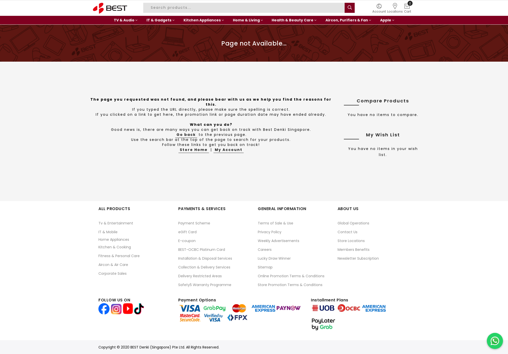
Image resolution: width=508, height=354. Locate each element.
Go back (186, 134)
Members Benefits (354, 249)
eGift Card (187, 231)
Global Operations (353, 223)
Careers (265, 249)
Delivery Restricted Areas (200, 276)
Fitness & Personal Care (119, 255)
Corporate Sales (112, 273)
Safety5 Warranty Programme (204, 284)
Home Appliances (113, 239)
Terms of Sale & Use (275, 223)
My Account (228, 149)
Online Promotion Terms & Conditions (291, 276)
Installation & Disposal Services (205, 258)
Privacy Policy (269, 231)
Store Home (194, 149)
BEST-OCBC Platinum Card (201, 249)
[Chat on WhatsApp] (495, 341)
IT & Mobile (108, 231)
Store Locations (351, 240)
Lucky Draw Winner (274, 258)
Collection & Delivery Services (204, 267)
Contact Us (347, 231)
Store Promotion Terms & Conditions (290, 284)
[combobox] (244, 8)
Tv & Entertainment (115, 223)
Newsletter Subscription (358, 258)
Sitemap (265, 267)
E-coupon (187, 240)
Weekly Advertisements (278, 240)
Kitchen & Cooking (114, 247)
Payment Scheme (194, 223)
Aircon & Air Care (113, 264)
